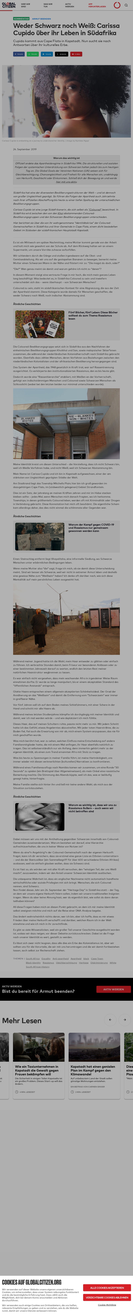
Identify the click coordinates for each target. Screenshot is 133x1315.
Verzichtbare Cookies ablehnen (107, 1297)
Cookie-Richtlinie (107, 1305)
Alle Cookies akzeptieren (107, 1287)
